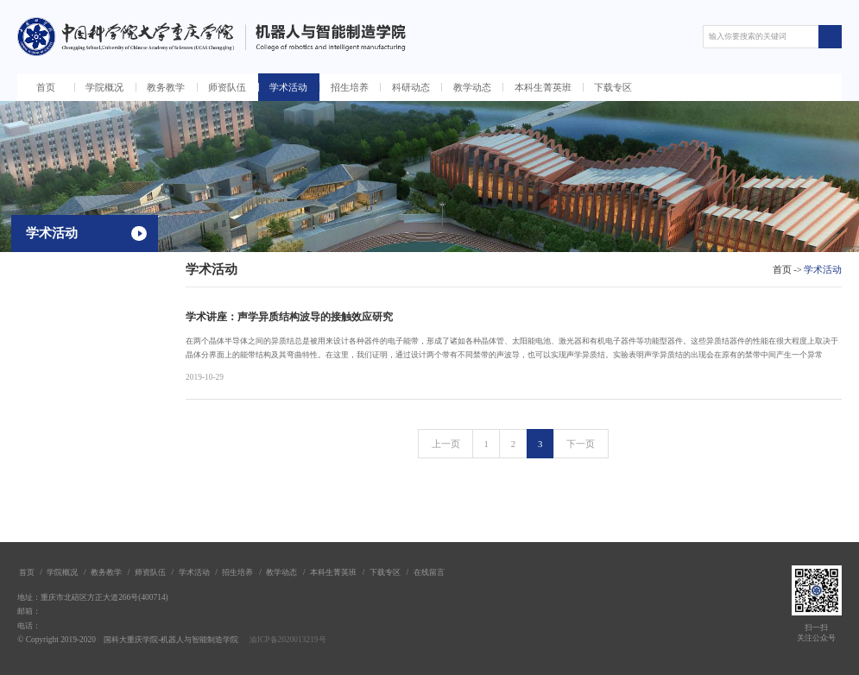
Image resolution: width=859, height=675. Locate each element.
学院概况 (104, 87)
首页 (45, 87)
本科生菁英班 (543, 87)
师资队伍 (227, 87)
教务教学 (166, 87)
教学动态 (472, 87)
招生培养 (350, 87)
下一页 (580, 443)
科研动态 (411, 87)
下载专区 (613, 87)
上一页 (446, 443)
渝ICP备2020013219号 (287, 639)
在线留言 (429, 572)
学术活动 (288, 87)
